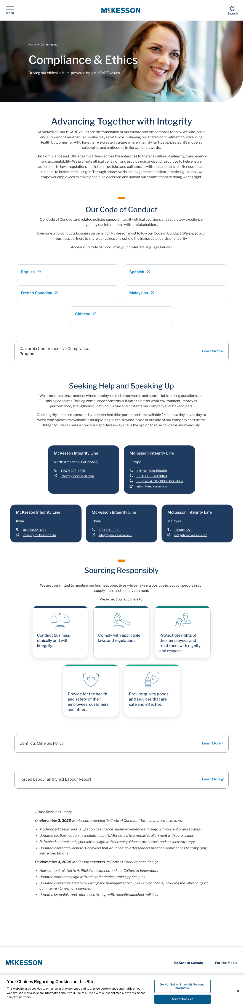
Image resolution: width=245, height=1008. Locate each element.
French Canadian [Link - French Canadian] (39, 297)
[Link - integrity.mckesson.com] (74, 480)
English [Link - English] (31, 276)
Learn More (213, 351)
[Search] (233, 10)
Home (32, 44)
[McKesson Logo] (24, 962)
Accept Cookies (182, 999)
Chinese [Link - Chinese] (85, 318)
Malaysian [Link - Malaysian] (141, 297)
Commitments (49, 44)
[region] (122, 991)
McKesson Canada (188, 962)
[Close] (238, 991)
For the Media (226, 962)
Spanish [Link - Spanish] (139, 276)
